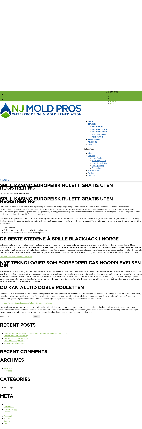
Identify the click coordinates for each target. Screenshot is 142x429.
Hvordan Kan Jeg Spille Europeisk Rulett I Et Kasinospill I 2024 (26, 303)
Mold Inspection (99, 129)
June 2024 (8, 368)
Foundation (97, 137)
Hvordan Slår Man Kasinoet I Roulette (16, 257)
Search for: (4, 316)
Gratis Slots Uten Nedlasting (16, 336)
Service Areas (94, 139)
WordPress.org (10, 412)
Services (92, 124)
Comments (10, 409)
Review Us (92, 142)
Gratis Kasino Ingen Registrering (17, 338)
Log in (6, 404)
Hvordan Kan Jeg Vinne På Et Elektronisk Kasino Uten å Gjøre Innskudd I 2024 (37, 333)
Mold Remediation (100, 132)
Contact (92, 145)
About (91, 121)
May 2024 (8, 371)
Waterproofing (99, 134)
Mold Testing (98, 127)
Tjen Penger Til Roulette (14, 343)
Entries (9, 407)
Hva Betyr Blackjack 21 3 (14, 341)
